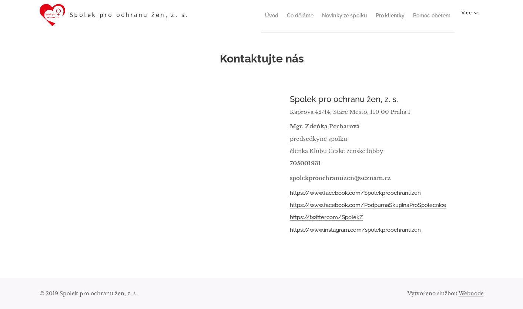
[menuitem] (257, 15)
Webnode (471, 293)
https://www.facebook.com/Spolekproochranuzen (355, 192)
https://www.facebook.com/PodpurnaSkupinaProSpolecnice (368, 205)
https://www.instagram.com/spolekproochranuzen (355, 229)
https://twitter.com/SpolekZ (326, 217)
